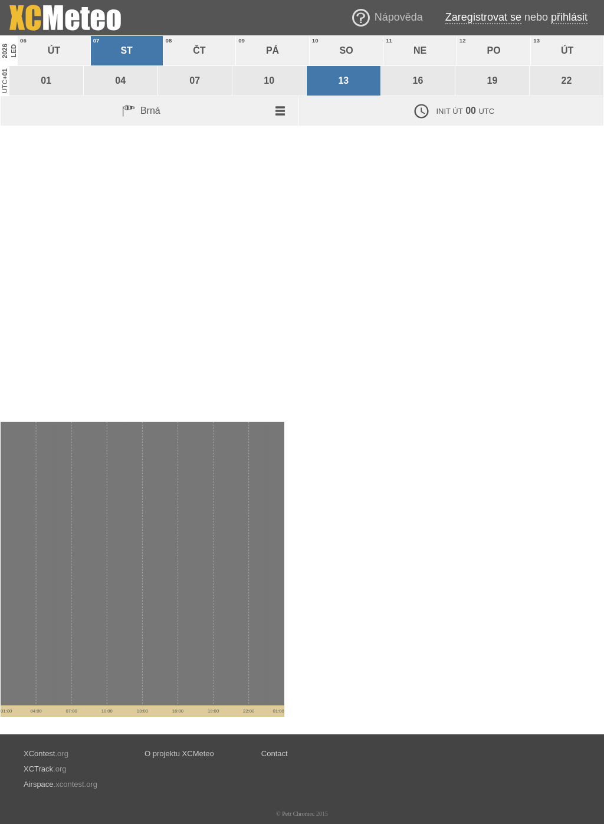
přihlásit (569, 17)
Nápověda (399, 17)
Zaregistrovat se (483, 17)
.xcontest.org (60, 784)
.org (46, 753)
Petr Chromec (298, 813)
